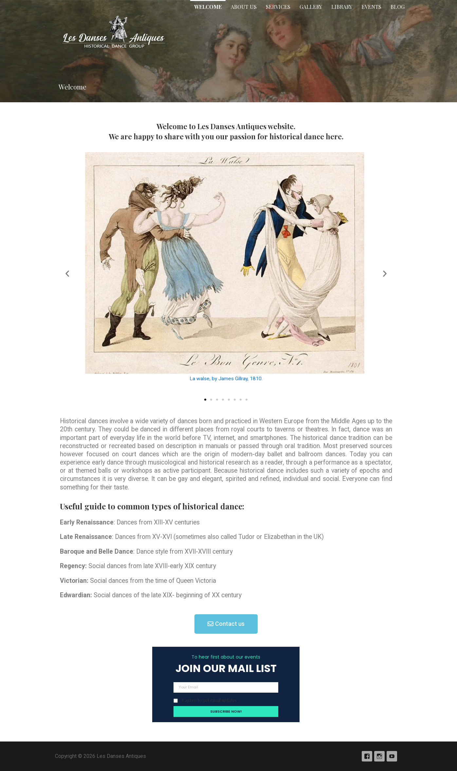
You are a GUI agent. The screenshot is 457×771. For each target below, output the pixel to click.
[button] (205, 400)
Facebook (367, 756)
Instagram (379, 756)
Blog (398, 6)
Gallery (311, 6)
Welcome (208, 6)
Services (278, 6)
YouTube (392, 756)
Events (371, 6)
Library (341, 6)
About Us (244, 6)
